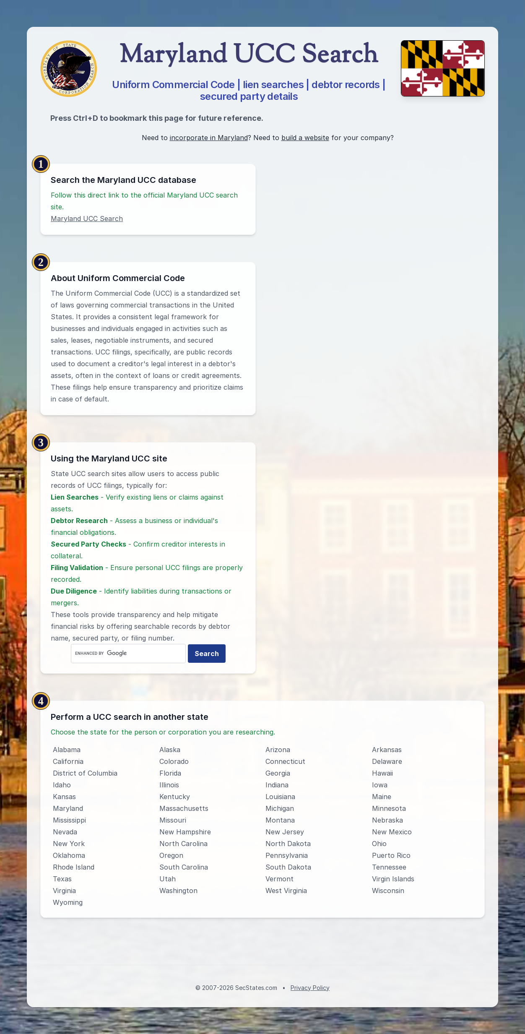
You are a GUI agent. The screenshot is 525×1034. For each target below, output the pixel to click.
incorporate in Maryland (209, 137)
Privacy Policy (310, 987)
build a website (305, 137)
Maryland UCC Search (87, 218)
